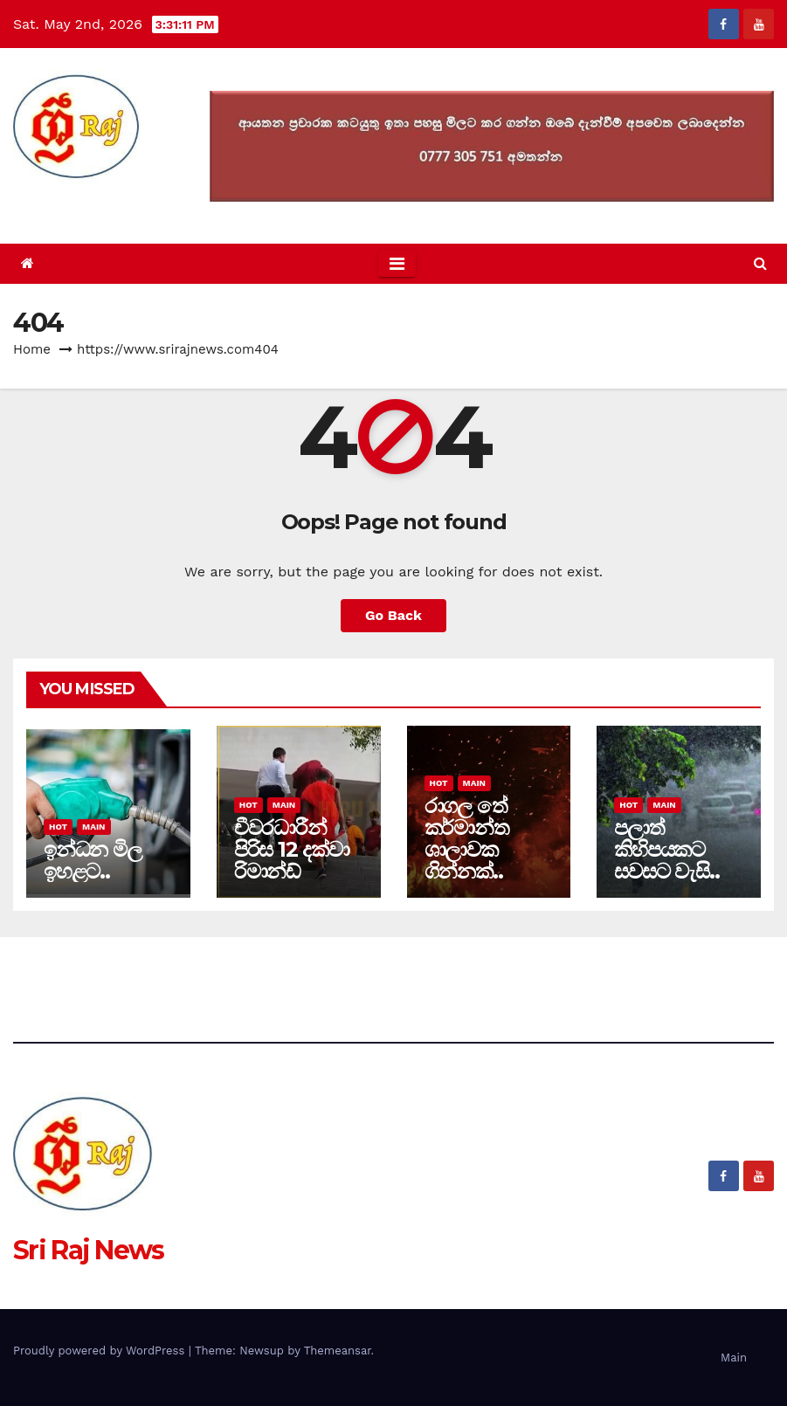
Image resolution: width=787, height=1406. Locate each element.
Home (32, 349)
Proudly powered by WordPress (101, 1350)
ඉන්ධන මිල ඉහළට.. (93, 860)
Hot (58, 826)
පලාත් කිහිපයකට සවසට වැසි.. (666, 849)
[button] (760, 263)
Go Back (393, 615)
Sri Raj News (88, 204)
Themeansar (337, 1350)
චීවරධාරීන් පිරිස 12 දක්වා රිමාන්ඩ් (291, 849)
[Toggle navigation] (397, 264)
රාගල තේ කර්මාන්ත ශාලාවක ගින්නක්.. (467, 838)
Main (93, 826)
